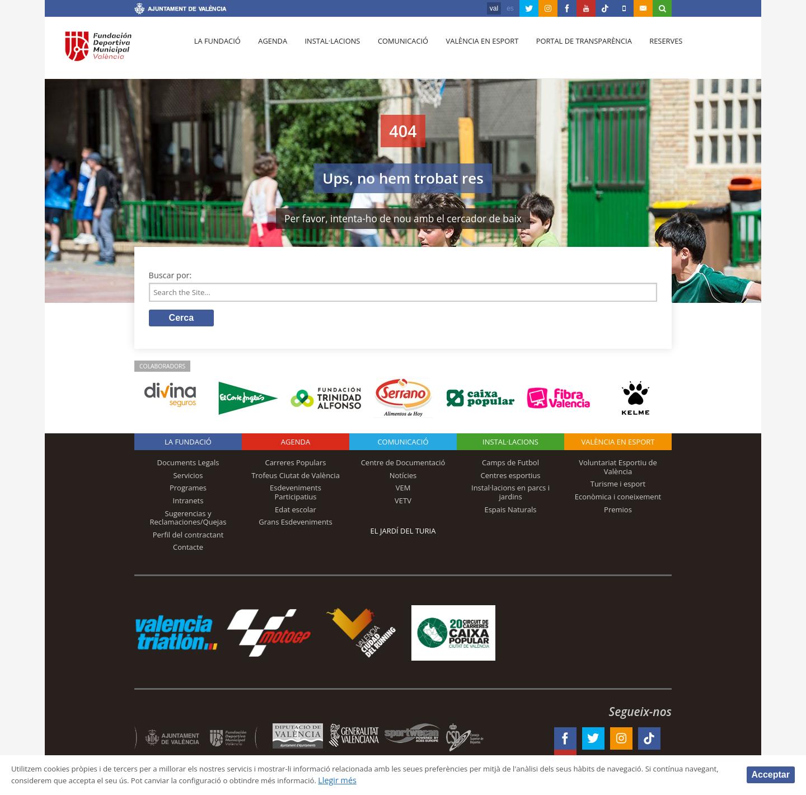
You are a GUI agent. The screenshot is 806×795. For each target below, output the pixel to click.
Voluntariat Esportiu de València (618, 469)
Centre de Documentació (403, 465)
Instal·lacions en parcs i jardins (510, 494)
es (510, 8)
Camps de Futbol (510, 465)
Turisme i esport (618, 486)
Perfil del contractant (188, 537)
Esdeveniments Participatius (295, 494)
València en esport (471, 51)
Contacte (188, 550)
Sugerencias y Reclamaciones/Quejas (188, 520)
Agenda (268, 51)
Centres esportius (511, 478)
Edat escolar (295, 512)
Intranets (188, 503)
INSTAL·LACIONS (510, 444)
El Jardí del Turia (403, 534)
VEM (403, 490)
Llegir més (440, 780)
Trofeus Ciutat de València (295, 478)
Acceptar (771, 774)
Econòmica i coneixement (618, 499)
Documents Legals (188, 465)
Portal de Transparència (570, 51)
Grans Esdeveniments (295, 525)
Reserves (650, 51)
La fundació (216, 51)
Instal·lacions (326, 51)
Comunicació (393, 51)
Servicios (188, 478)
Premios (618, 512)
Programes (188, 490)
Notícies (403, 478)
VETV (403, 503)
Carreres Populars (295, 465)
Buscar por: (170, 275)
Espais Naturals (510, 512)
